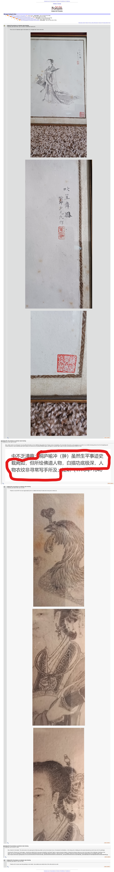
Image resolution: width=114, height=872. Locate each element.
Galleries (68, 1)
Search (100, 22)
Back (87, 22)
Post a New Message (93, 22)
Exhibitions (63, 1)
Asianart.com (47, 1)
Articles (58, 1)
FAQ (109, 22)
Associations (53, 1)
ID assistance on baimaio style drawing (17, 15)
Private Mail (105, 22)
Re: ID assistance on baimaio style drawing (21, 16)
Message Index (82, 22)
